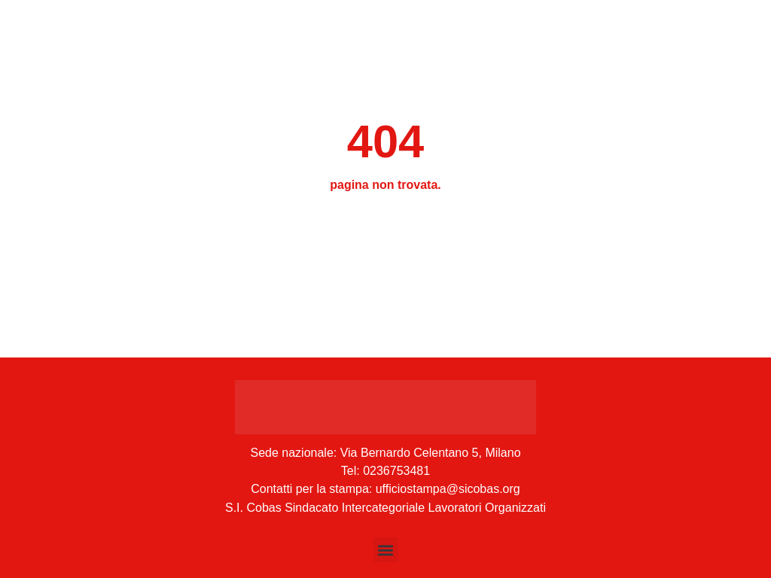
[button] (385, 549)
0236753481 (396, 470)
